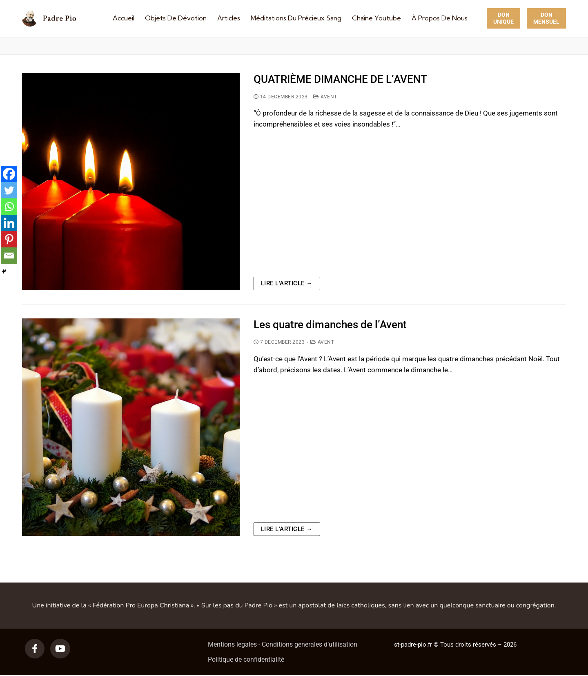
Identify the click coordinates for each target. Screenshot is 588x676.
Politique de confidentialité (246, 659)
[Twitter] (9, 190)
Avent (325, 97)
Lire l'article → (287, 283)
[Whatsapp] (9, 206)
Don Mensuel (546, 18)
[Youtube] (60, 648)
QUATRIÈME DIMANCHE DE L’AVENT (340, 79)
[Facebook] (9, 174)
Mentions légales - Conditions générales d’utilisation (282, 644)
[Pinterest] (9, 239)
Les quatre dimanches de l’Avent (330, 324)
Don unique (503, 18)
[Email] (9, 255)
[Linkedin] (9, 223)
